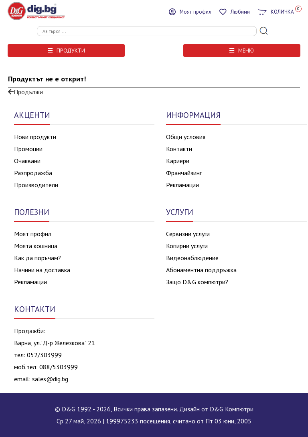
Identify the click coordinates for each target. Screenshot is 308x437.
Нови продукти (35, 137)
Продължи (25, 92)
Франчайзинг (184, 173)
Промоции (28, 149)
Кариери (177, 161)
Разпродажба (33, 173)
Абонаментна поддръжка (201, 270)
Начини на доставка (42, 270)
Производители (36, 185)
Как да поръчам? (37, 258)
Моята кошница (35, 246)
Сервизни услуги (188, 234)
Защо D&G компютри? (197, 282)
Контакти (179, 149)
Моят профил (32, 234)
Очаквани (27, 161)
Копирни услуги (187, 246)
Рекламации (182, 185)
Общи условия (185, 137)
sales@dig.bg (50, 379)
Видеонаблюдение (192, 258)
